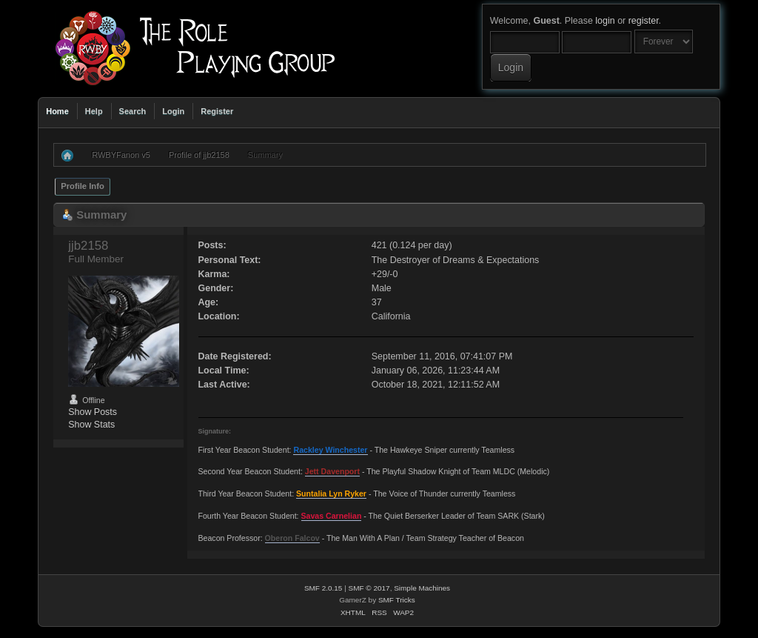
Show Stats (91, 424)
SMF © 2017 (369, 588)
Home (57, 111)
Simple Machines (422, 588)
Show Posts (92, 412)
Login (173, 111)
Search (133, 111)
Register (217, 111)
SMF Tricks (396, 600)
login (604, 21)
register (643, 21)
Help (94, 111)
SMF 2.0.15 (323, 588)
